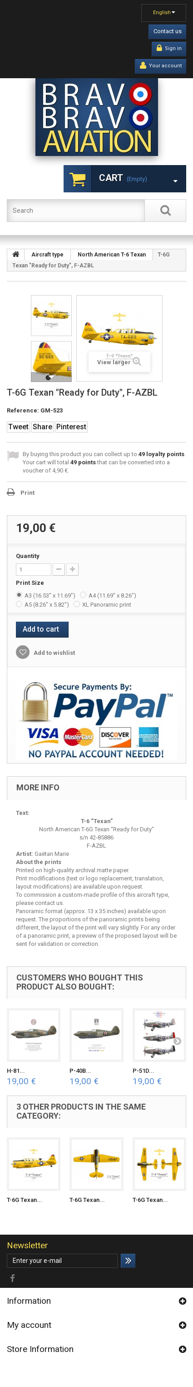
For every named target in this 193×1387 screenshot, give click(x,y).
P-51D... (143, 1070)
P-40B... (80, 1070)
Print (27, 492)
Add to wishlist (53, 652)
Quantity (28, 556)
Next (51, 377)
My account (29, 1325)
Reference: (23, 410)
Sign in (169, 48)
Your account (161, 65)
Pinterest (71, 426)
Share (42, 426)
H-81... (16, 1070)
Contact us (167, 31)
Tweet (18, 426)
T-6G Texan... (24, 1199)
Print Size (30, 582)
